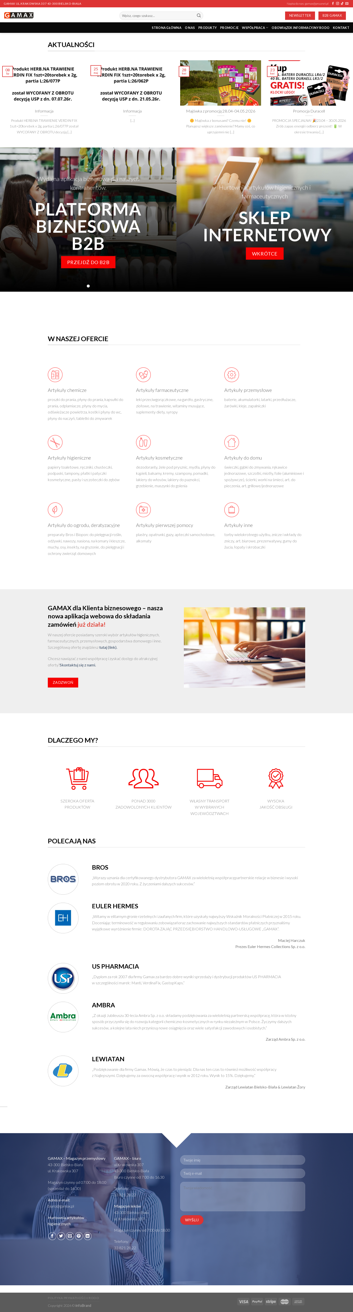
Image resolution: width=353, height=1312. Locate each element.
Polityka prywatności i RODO (73, 1298)
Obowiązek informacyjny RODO (300, 28)
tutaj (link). (108, 647)
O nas (190, 28)
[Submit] (199, 16)
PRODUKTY (207, 28)
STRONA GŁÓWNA (166, 28)
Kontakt (341, 28)
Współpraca (255, 27)
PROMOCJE (229, 28)
